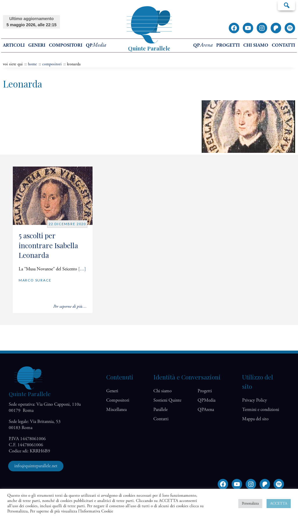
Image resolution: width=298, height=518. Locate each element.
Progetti (228, 45)
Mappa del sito (255, 419)
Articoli (14, 45)
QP (96, 45)
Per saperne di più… (70, 306)
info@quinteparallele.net (35, 466)
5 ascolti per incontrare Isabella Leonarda (48, 245)
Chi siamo (255, 45)
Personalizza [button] (250, 503)
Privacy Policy (254, 400)
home (32, 64)
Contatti (283, 45)
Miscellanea (116, 410)
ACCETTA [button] (278, 503)
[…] (82, 269)
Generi (36, 45)
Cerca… (286, 4)
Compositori (65, 45)
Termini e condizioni (260, 410)
